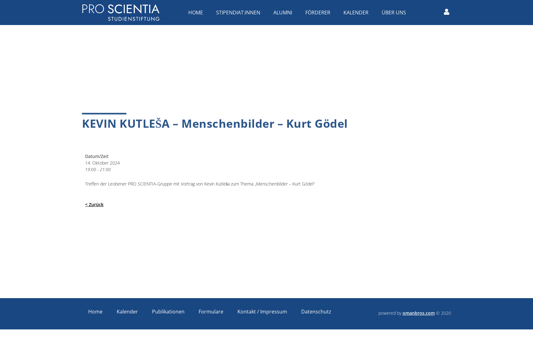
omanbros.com (419, 313)
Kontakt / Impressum (262, 311)
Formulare (211, 311)
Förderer (319, 12)
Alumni (284, 12)
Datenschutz (316, 311)
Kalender (357, 12)
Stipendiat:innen (239, 12)
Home (197, 12)
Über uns (395, 12)
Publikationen (168, 311)
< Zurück (94, 204)
